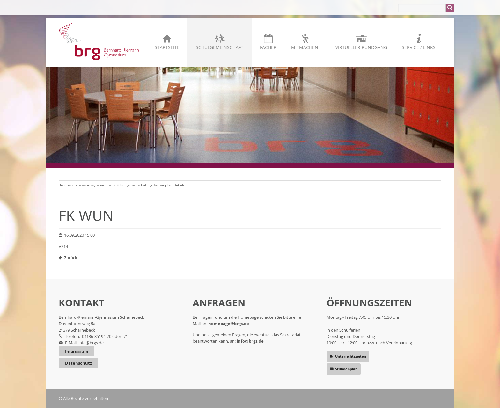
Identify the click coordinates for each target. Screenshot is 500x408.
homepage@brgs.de (228, 323)
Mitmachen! (305, 47)
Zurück (70, 257)
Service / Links (419, 47)
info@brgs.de (91, 343)
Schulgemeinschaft (219, 47)
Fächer (268, 47)
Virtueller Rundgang (361, 47)
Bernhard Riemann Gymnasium (85, 185)
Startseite (167, 47)
